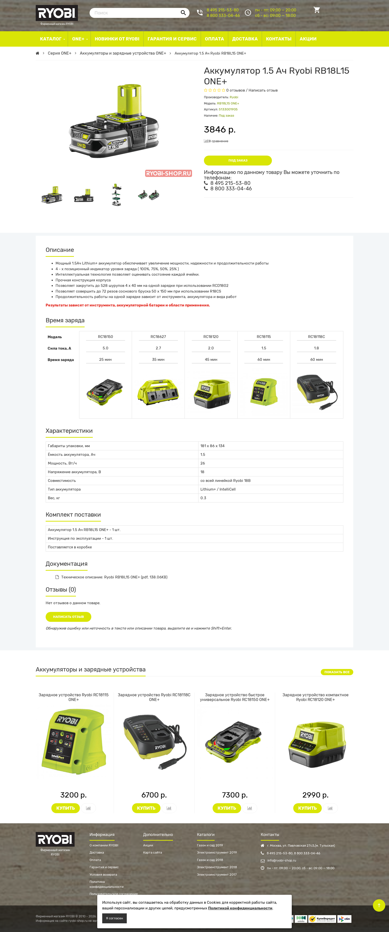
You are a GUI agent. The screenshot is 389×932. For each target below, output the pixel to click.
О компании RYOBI (104, 845)
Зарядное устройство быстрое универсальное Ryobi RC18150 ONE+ (235, 697)
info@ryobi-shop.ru (278, 860)
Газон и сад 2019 (210, 845)
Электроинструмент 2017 (217, 874)
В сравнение (216, 141)
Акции (148, 845)
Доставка (97, 852)
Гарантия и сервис (104, 867)
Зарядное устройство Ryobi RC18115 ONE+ (74, 697)
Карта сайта (152, 852)
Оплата (95, 860)
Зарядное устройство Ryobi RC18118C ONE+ (154, 697)
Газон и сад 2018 (210, 860)
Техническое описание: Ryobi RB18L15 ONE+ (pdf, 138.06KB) (111, 577)
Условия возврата (103, 874)
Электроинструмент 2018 (217, 867)
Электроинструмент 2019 (217, 852)
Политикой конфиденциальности (240, 908)
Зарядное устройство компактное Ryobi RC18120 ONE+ (316, 697)
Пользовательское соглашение (114, 894)
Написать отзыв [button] (68, 617)
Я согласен (114, 918)
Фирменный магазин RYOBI (57, 12)
